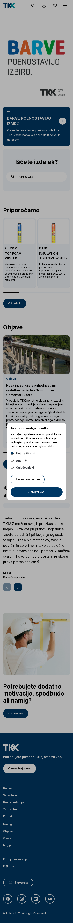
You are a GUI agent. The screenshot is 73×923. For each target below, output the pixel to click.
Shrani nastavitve (27, 479)
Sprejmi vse (36, 492)
